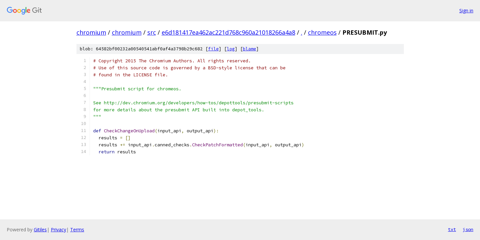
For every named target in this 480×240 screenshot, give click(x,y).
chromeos (322, 32)
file (213, 49)
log (231, 49)
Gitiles (40, 229)
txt (452, 229)
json (468, 229)
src (151, 32)
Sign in (466, 10)
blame (249, 49)
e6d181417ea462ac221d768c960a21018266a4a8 (228, 32)
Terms (77, 229)
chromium (91, 32)
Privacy (58, 229)
